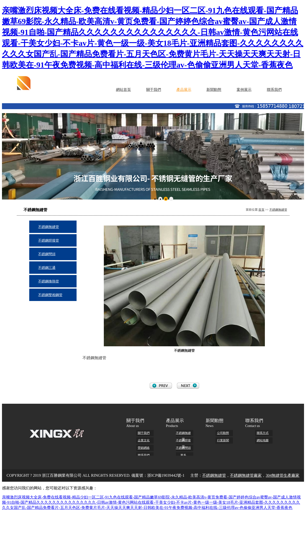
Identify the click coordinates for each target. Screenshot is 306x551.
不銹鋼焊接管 (48, 240)
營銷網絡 (144, 448)
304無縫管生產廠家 (282, 475)
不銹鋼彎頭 (47, 254)
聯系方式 (263, 433)
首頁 (261, 209)
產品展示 (183, 90)
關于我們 (153, 90)
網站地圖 (263, 440)
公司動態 (223, 433)
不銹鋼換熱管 (48, 281)
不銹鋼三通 (47, 268)
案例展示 (244, 90)
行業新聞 (223, 440)
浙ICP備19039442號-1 (165, 475)
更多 (183, 455)
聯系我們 (274, 90)
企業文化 (144, 440)
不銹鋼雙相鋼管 (50, 295)
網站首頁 (123, 90)
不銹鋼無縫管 (278, 209)
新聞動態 (213, 90)
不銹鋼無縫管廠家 (246, 475)
